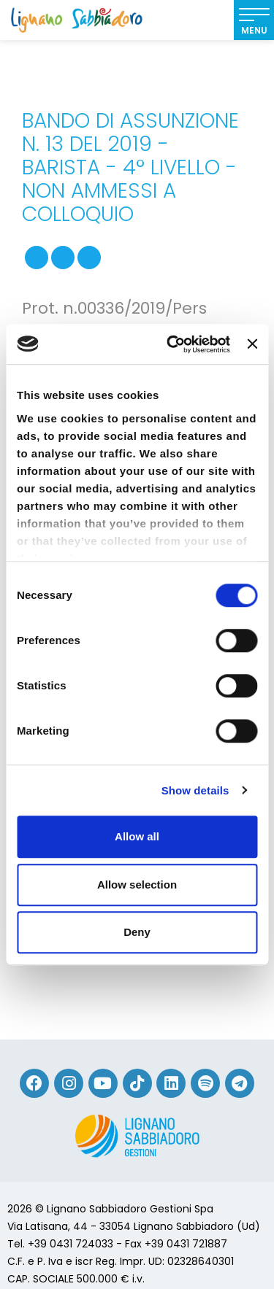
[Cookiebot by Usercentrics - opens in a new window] (172, 344)
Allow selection (137, 884)
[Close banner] (252, 344)
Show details (195, 790)
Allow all (137, 836)
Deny (137, 932)
